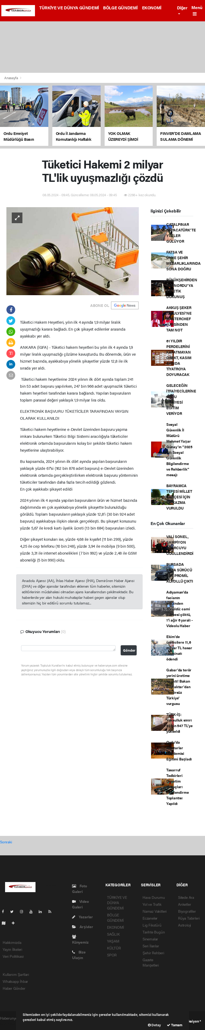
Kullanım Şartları (16, 974)
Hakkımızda (12, 942)
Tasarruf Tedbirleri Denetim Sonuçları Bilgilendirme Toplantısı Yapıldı (177, 786)
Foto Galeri (79, 888)
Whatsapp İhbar (15, 981)
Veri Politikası (13, 956)
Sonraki (6, 841)
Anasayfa (11, 77)
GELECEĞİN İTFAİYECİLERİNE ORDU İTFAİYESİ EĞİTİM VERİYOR (181, 399)
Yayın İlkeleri (12, 949)
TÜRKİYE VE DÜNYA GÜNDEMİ (69, 8)
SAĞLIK (113, 934)
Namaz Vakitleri (155, 911)
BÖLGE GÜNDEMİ (120, 8)
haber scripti (10, 1023)
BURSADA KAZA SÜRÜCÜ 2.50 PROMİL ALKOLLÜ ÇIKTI (179, 573)
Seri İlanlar (151, 945)
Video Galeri (80, 904)
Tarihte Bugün (154, 932)
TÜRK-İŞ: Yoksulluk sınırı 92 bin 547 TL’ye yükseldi (179, 723)
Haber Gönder (14, 988)
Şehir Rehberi (153, 952)
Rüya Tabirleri (188, 918)
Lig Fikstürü (152, 925)
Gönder (129, 650)
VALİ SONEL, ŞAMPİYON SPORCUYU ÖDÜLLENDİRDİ (179, 545)
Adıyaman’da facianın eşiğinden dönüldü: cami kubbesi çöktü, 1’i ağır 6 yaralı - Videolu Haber (179, 608)
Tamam (174, 1024)
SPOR (112, 954)
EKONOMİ (151, 8)
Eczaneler (150, 918)
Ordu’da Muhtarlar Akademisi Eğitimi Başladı (179, 750)
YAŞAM (113, 941)
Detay (154, 1024)
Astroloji (184, 925)
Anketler (184, 904)
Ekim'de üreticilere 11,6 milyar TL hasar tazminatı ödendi (179, 648)
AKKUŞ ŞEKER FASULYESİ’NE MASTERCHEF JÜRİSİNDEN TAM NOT (179, 318)
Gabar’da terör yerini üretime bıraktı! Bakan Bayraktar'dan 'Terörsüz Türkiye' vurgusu (178, 686)
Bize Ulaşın (79, 954)
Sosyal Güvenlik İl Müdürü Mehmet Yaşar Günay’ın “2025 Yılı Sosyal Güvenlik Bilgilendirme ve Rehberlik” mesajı (179, 449)
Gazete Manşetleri (151, 962)
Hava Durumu (154, 897)
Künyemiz (80, 940)
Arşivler (82, 926)
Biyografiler (187, 911)
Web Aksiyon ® (189, 1021)
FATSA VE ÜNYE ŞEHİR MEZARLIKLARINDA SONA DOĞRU (183, 260)
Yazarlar (82, 916)
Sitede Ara (186, 897)
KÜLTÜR (114, 948)
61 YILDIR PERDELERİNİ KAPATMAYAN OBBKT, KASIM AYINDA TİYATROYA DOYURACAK (178, 357)
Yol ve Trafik (152, 904)
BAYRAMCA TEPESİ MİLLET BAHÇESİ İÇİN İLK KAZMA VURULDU (179, 497)
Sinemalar (150, 938)
